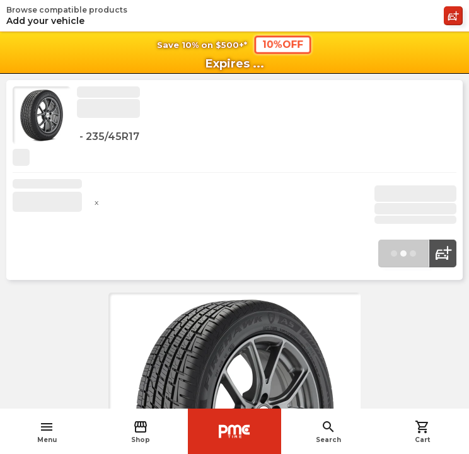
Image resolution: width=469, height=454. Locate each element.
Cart (422, 431)
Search (328, 431)
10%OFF (282, 44)
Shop (140, 431)
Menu (47, 431)
